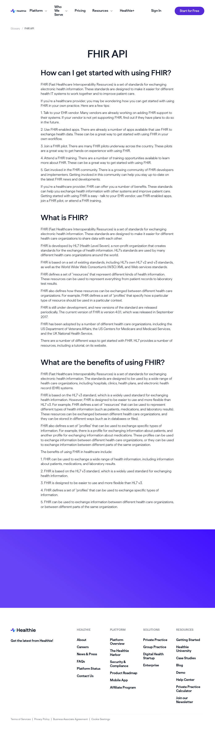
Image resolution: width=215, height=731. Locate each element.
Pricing (80, 10)
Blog (179, 665)
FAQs (81, 661)
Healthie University (183, 649)
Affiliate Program (123, 687)
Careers (83, 647)
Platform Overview (117, 641)
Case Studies (186, 658)
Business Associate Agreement (70, 719)
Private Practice (155, 640)
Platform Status (88, 668)
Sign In (156, 10)
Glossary (15, 28)
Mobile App (119, 680)
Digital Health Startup (153, 656)
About (81, 640)
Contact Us (85, 676)
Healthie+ (127, 10)
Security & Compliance (119, 663)
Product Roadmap (123, 673)
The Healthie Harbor (119, 652)
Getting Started (188, 640)
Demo (180, 672)
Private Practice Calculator (188, 688)
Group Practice (154, 647)
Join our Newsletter (184, 700)
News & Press (87, 654)
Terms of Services (21, 719)
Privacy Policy (42, 719)
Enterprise (151, 665)
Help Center (185, 679)
